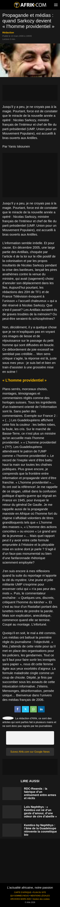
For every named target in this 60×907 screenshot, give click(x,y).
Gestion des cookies (41, 899)
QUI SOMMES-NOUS (19, 896)
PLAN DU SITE (39, 892)
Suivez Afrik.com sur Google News (30, 751)
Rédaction (8, 32)
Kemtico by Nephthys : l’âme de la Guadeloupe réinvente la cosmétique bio (40, 830)
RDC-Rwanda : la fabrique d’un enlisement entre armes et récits (40, 793)
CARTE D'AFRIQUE (22, 892)
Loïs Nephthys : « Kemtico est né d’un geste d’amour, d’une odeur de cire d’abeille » (40, 811)
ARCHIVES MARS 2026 (20, 899)
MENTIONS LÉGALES (40, 896)
